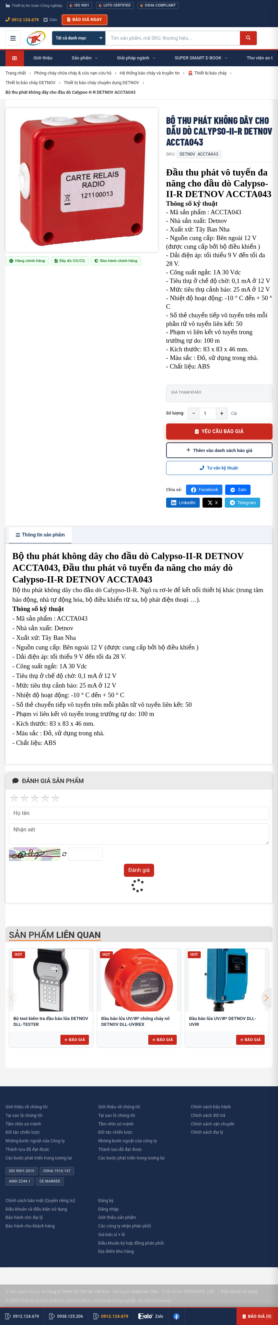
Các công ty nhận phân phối (124, 1225)
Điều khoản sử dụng (239, 1291)
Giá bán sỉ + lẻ (111, 1234)
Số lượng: (175, 413)
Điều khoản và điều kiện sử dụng (36, 1209)
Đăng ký (105, 1200)
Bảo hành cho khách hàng (30, 1225)
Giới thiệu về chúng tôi (26, 1106)
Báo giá (74, 1039)
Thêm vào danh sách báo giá (219, 450)
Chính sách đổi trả (208, 1115)
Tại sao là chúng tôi (24, 1115)
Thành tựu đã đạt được (27, 1149)
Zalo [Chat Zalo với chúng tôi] (50, 19)
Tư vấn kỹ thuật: (219, 468)
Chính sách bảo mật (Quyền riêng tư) (40, 1200)
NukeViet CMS (145, 1291)
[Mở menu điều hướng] (13, 38)
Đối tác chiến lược (22, 1132)
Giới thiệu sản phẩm (117, 1217)
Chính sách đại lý (207, 1132)
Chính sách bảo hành (211, 1106)
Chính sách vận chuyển (212, 1123)
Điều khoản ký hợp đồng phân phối (131, 1243)
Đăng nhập (108, 1209)
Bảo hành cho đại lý (24, 1217)
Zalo (237, 489)
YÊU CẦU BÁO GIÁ (219, 431)
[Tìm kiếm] (248, 38)
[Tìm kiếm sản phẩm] (173, 38)
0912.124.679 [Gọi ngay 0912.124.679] (22, 19)
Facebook (204, 489)
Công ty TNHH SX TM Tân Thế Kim (77, 1291)
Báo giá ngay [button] (84, 19)
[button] (266, 998)
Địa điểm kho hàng (116, 1251)
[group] (81, 180)
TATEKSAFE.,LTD (198, 1291)
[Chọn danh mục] (78, 38)
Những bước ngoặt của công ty (127, 1140)
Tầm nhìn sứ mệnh (23, 1123)
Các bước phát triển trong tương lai (38, 1157)
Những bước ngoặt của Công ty (35, 1140)
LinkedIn (183, 502)
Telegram (242, 502)
